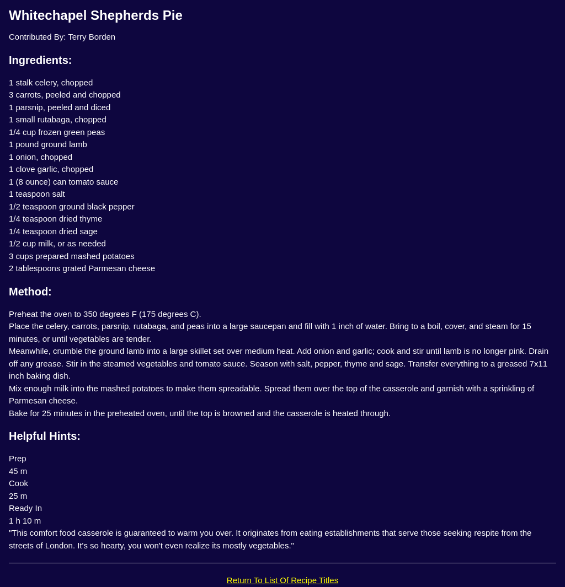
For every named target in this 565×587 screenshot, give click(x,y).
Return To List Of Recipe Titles (282, 580)
